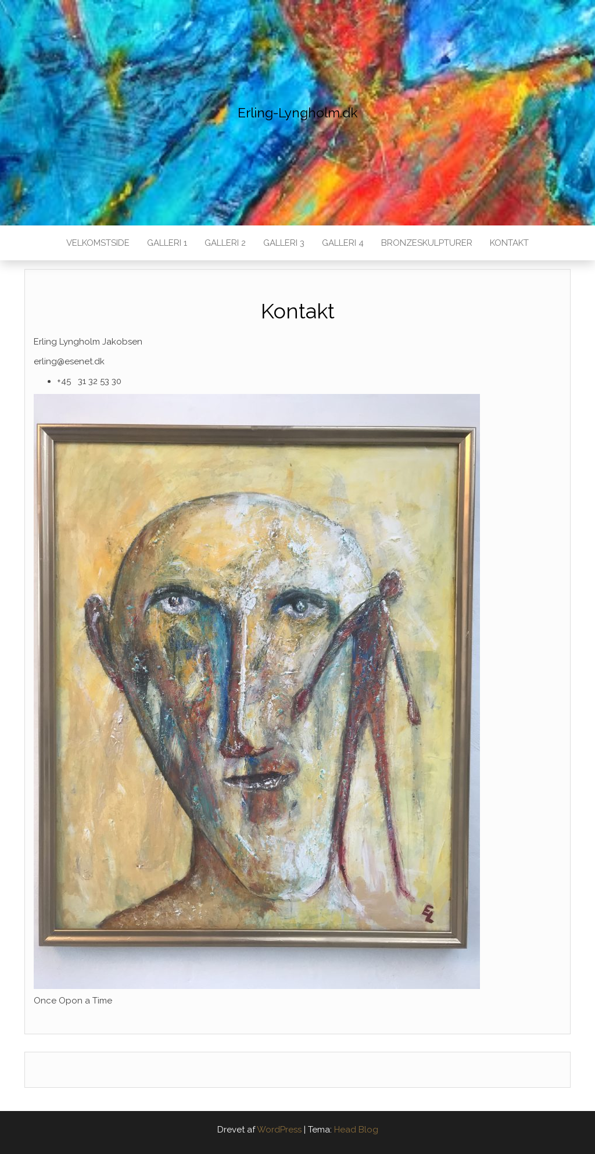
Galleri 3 (283, 243)
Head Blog (356, 1129)
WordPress (279, 1129)
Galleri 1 (167, 243)
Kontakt (509, 243)
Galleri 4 (343, 243)
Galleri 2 (225, 243)
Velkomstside (98, 243)
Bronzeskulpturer (426, 243)
